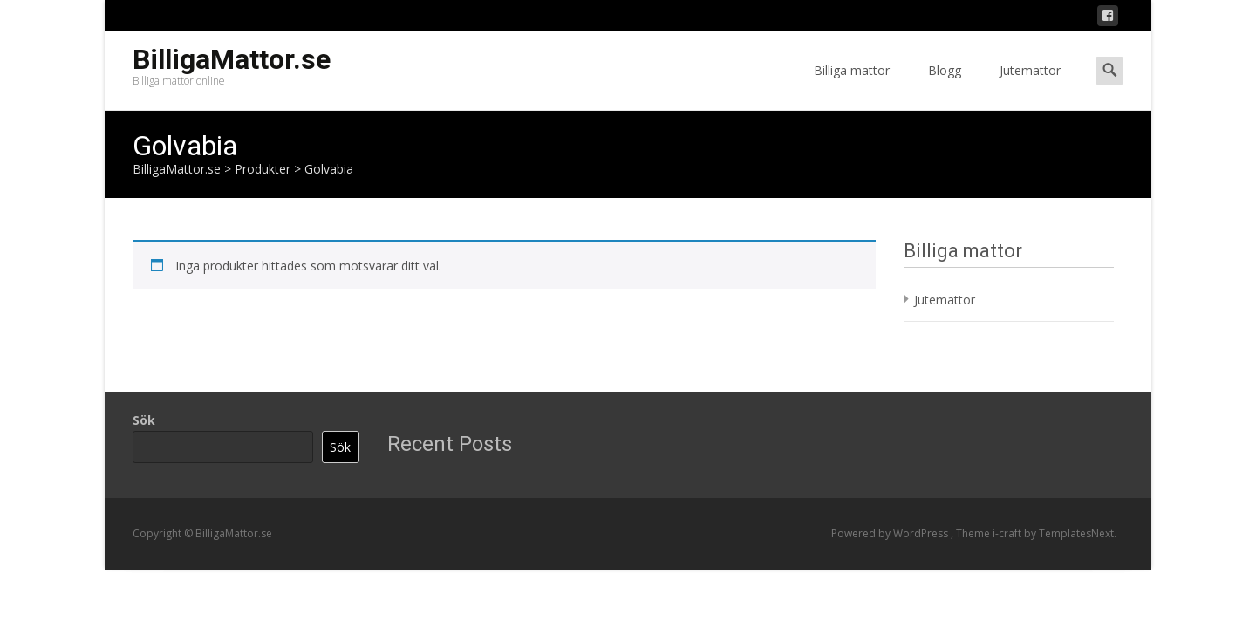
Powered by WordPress (891, 533)
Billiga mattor (852, 86)
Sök (144, 420)
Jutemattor (1030, 86)
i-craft (1008, 533)
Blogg (944, 86)
